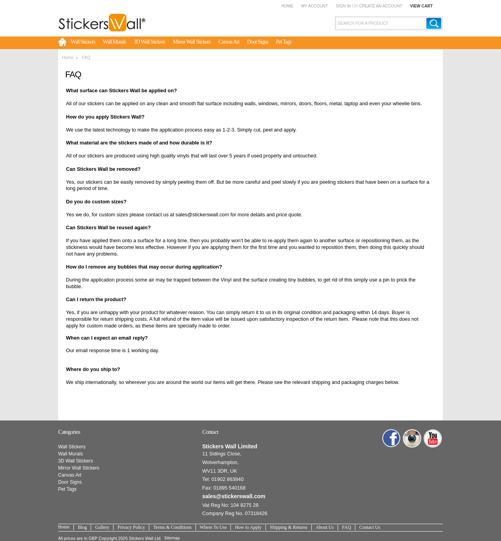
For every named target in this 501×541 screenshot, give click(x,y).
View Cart (421, 6)
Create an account (380, 6)
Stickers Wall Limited (229, 446)
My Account (314, 6)
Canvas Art (228, 41)
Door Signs (257, 41)
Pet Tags (284, 41)
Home (287, 6)
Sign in (343, 6)
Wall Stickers (83, 41)
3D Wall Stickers (149, 41)
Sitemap (172, 538)
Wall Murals (114, 41)
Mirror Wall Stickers (191, 41)
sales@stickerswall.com (233, 496)
